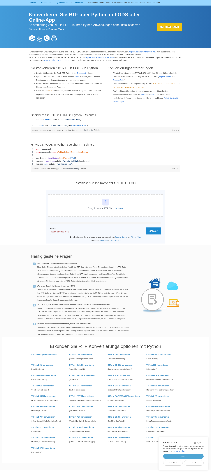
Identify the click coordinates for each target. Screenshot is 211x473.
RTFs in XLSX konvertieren (81, 438)
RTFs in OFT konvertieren (80, 386)
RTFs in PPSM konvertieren (43, 406)
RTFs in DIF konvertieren (119, 355)
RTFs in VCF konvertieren (42, 427)
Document (81, 73)
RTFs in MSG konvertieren (119, 375)
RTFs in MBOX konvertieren (43, 375)
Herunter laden (169, 26)
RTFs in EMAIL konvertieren (158, 355)
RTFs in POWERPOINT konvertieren (124, 396)
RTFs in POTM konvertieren (43, 396)
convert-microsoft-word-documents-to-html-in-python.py (55, 130)
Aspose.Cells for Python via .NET (58, 60)
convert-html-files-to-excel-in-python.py (48, 168)
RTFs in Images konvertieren (44, 355)
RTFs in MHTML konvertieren (82, 375)
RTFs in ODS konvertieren (42, 386)
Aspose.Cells (118, 80)
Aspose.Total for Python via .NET (143, 52)
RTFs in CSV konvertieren (80, 355)
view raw (175, 130)
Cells (152, 95)
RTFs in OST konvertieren (119, 386)
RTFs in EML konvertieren (42, 365)
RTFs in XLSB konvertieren (158, 427)
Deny (194, 463)
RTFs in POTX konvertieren (81, 396)
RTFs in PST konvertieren (80, 417)
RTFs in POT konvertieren (157, 386)
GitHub (97, 130)
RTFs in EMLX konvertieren (81, 365)
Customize (173, 463)
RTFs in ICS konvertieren (157, 365)
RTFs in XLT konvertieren (119, 438)
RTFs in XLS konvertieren (119, 427)
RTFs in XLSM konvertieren (43, 438)
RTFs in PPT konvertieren (119, 406)
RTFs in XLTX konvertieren (43, 448)
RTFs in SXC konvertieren (119, 417)
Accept (183, 456)
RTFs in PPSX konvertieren (81, 406)
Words (143, 95)
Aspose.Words (165, 77)
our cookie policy (179, 451)
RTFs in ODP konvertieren (157, 375)
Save (77, 77)
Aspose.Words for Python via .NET (99, 57)
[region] (105, 122)
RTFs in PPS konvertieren (157, 396)
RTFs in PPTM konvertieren (158, 406)
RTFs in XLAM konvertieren (81, 427)
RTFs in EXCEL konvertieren (120, 365)
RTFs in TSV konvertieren (157, 417)
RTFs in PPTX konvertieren (43, 417)
